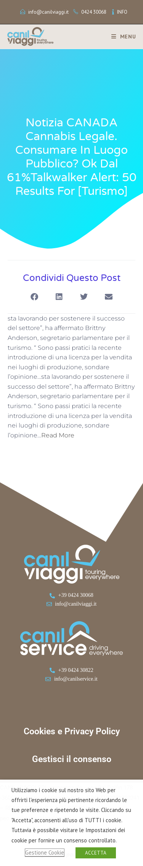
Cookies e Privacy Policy (72, 731)
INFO (122, 12)
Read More (57, 435)
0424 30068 (93, 12)
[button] (34, 297)
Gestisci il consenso (71, 759)
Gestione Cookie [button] (44, 852)
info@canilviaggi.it (48, 12)
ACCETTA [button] (95, 853)
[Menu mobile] (121, 36)
